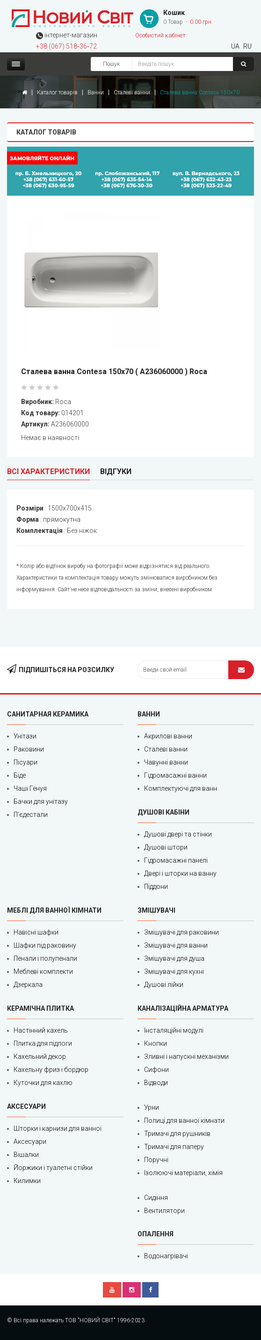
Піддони (156, 886)
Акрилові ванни (168, 736)
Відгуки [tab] (115, 471)
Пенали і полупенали (45, 958)
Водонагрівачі (166, 1256)
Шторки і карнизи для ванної (58, 1128)
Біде (20, 775)
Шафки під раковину (45, 945)
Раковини (29, 749)
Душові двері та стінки (178, 834)
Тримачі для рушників (177, 1133)
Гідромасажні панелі (176, 860)
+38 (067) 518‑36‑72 (66, 46)
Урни (151, 1107)
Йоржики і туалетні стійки (53, 1167)
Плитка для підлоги (43, 1043)
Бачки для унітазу (41, 801)
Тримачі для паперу (174, 1146)
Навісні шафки (36, 932)
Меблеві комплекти (43, 971)
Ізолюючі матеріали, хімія (183, 1173)
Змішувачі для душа (174, 958)
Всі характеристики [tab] (48, 471)
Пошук (111, 64)
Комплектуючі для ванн (180, 788)
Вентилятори (164, 1210)
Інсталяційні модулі (173, 1030)
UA (235, 46)
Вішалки (26, 1154)
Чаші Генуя (30, 788)
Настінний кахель (41, 1030)
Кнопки (155, 1043)
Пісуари (25, 762)
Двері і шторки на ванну (180, 873)
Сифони (156, 1069)
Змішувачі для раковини (181, 932)
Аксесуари (30, 1141)
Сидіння (156, 1197)
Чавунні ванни (166, 762)
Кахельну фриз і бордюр (51, 1069)
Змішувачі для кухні (174, 971)
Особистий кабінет (160, 35)
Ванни (95, 92)
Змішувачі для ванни (176, 945)
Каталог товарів (57, 92)
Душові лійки (163, 984)
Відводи (156, 1082)
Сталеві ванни (132, 92)
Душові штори (166, 847)
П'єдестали (31, 814)
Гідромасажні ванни (175, 775)
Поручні (156, 1159)
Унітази (25, 736)
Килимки (27, 1180)
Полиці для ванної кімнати (184, 1120)
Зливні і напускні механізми (186, 1056)
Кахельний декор (40, 1056)
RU (247, 46)
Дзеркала (28, 984)
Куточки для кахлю (43, 1082)
